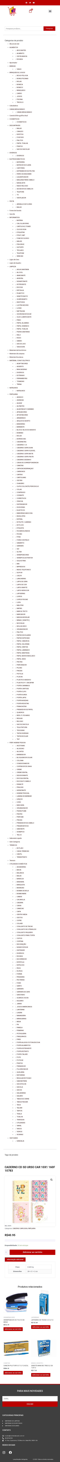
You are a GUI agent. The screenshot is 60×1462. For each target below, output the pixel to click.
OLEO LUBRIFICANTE (24, 317)
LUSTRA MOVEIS (22, 305)
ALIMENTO (20, 53)
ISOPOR (19, 572)
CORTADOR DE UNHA (24, 766)
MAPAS (19, 608)
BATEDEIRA (21, 162)
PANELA (19, 1027)
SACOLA (20, 1087)
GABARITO (20, 543)
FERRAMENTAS (22, 378)
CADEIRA (20, 902)
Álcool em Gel (14, 44)
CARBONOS (21, 471)
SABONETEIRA (22, 1081)
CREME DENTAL (22, 772)
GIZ (18, 549)
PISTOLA (20, 674)
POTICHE (20, 1060)
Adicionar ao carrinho (32, 1252)
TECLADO (20, 250)
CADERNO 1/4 (22, 445)
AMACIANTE (21, 275)
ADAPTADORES (22, 363)
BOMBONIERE (21, 893)
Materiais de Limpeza (17, 353)
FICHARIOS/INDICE (23, 531)
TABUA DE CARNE (23, 1099)
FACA (19, 968)
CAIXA (19, 905)
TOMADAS (20, 381)
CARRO (19, 93)
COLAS (19, 489)
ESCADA (20, 59)
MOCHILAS (20, 623)
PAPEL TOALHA (22, 143)
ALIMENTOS (14, 47)
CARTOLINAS (21, 477)
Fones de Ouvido (15, 210)
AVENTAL (20, 278)
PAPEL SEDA (21, 659)
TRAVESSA (20, 1120)
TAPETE (19, 1111)
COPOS (19, 938)
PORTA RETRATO (23, 1051)
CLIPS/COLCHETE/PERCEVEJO (28, 486)
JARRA (19, 1004)
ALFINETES (20, 406)
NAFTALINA (21, 311)
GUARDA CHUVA (22, 998)
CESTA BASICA (22, 56)
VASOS (19, 1129)
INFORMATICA (15, 217)
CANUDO (20, 131)
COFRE (19, 920)
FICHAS (19, 534)
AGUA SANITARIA (23, 269)
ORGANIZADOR (22, 629)
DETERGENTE (21, 284)
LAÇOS (19, 575)
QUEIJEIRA (20, 1072)
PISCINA (20, 99)
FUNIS (19, 983)
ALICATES (20, 751)
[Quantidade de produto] (7, 1252)
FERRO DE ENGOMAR (24, 174)
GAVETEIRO (21, 995)
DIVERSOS (13, 153)
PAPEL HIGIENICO (23, 326)
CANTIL (19, 854)
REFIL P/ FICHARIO (23, 715)
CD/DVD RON (21, 229)
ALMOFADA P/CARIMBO (25, 409)
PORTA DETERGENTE (24, 1048)
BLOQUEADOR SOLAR (24, 757)
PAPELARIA (14, 394)
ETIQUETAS (21, 232)
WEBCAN (20, 256)
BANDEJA (20, 879)
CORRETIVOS (21, 498)
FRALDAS (20, 787)
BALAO (19, 128)
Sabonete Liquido (16, 838)
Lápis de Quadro (15, 263)
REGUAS (20, 718)
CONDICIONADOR (23, 763)
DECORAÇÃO (21, 944)
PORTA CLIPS (21, 691)
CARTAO (20, 474)
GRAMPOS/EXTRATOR (25, 558)
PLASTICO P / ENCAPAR (25, 683)
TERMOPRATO (22, 857)
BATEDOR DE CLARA (24, 165)
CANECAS (20, 908)
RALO (19, 335)
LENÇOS (20, 799)
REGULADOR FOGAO (24, 1078)
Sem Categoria (15, 842)
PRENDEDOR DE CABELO (25, 823)
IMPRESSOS (21, 567)
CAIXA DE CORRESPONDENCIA (27, 462)
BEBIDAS (13, 66)
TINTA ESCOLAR (22, 736)
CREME (19, 769)
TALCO (19, 835)
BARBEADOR (21, 754)
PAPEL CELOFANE (23, 644)
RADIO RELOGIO (22, 186)
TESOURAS (21, 730)
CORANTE (20, 495)
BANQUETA (21, 885)
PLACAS (20, 677)
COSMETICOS (14, 119)
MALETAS (20, 605)
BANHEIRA (20, 882)
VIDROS (19, 1131)
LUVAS (19, 308)
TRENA (19, 384)
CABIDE (19, 897)
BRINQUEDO (21, 90)
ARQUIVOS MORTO (23, 421)
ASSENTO (20, 366)
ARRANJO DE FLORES (24, 204)
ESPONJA (20, 290)
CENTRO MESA (22, 914)
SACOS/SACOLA (23, 724)
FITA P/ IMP (21, 235)
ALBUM (19, 403)
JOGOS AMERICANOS (24, 1007)
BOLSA (19, 436)
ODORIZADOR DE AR (24, 314)
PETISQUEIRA (21, 1033)
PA (18, 1024)
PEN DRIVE (20, 244)
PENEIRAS (20, 1030)
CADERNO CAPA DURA (25, 448)
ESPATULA (20, 962)
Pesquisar (49, 28)
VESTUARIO (14, 1138)
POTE (19, 1057)
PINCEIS (19, 671)
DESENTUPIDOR (22, 947)
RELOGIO (20, 721)
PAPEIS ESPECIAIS (23, 638)
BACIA (19, 870)
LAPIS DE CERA (22, 581)
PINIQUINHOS (21, 1036)
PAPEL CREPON (22, 647)
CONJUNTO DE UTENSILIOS (26, 929)
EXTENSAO (21, 375)
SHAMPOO (20, 832)
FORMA (19, 974)
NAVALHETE (21, 183)
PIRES (19, 1039)
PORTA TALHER (22, 1054)
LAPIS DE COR (22, 584)
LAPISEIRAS (21, 593)
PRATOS (20, 146)
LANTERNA (20, 1009)
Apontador (13, 63)
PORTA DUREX (22, 694)
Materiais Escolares (16, 357)
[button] (50, 11)
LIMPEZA (13, 266)
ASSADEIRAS (21, 867)
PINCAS (19, 820)
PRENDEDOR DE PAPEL (25, 709)
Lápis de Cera (14, 259)
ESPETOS (20, 134)
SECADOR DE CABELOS (25, 189)
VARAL (19, 1125)
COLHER (20, 923)
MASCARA (20, 805)
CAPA (19, 911)
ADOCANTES (21, 50)
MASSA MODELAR (23, 617)
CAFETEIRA (21, 168)
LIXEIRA (19, 1013)
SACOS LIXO (21, 344)
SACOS (19, 1090)
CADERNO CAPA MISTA (25, 454)
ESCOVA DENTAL (23, 778)
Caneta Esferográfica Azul (19, 115)
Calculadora (14, 106)
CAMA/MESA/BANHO (17, 109)
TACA (19, 1105)
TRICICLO (20, 102)
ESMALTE (20, 784)
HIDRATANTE (21, 790)
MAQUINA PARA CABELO (25, 180)
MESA (19, 1021)
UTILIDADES (21, 1123)
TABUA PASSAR (22, 1102)
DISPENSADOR (22, 504)
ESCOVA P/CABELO (24, 781)
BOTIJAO (20, 848)
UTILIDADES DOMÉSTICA (18, 864)
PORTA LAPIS (21, 697)
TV (18, 195)
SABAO (19, 341)
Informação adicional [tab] (15, 1259)
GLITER (19, 552)
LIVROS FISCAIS (22, 599)
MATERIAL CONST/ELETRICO (20, 360)
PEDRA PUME (21, 811)
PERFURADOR (22, 665)
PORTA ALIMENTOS (23, 1045)
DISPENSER (21, 950)
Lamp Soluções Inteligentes (20, 1459)
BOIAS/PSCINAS (22, 78)
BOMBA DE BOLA (23, 891)
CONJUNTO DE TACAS (25, 926)
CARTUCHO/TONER (24, 226)
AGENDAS (20, 400)
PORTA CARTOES (23, 689)
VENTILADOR (21, 198)
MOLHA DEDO (22, 626)
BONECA (20, 84)
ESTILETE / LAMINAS (24, 522)
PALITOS (20, 140)
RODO (19, 338)
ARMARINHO (21, 418)
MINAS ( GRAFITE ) (23, 620)
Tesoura (12, 860)
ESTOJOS (20, 525)
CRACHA (20, 501)
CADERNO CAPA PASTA (25, 456)
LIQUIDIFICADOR (22, 177)
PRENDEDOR (21, 1066)
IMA (18, 564)
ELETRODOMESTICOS (17, 159)
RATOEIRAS (21, 1075)
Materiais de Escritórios (18, 350)
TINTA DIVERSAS (22, 733)
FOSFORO (20, 137)
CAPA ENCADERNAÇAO (25, 468)
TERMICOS (13, 845)
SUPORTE (20, 247)
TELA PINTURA (22, 727)
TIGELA (19, 1114)
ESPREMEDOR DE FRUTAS (26, 171)
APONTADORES (22, 415)
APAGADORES (22, 412)
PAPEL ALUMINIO (23, 323)
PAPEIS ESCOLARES (24, 635)
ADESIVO (20, 397)
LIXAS (19, 802)
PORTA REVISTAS (23, 703)
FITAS (19, 537)
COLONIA (20, 760)
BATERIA (20, 220)
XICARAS (20, 1134)
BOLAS (19, 81)
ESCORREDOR (22, 959)
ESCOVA (20, 287)
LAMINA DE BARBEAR (24, 796)
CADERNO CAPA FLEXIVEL (26, 451)
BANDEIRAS (21, 424)
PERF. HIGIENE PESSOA (18, 742)
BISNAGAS (20, 888)
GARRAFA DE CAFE (23, 992)
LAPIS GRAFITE (22, 587)
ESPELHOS (20, 965)
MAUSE (19, 241)
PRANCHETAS (22, 706)
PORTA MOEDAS (22, 700)
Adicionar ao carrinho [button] (13, 1329)
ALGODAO (20, 748)
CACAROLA (21, 899)
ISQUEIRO (20, 1001)
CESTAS (19, 480)
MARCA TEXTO (22, 611)
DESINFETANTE (22, 281)
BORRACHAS (21, 439)
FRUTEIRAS (21, 980)
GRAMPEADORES (23, 555)
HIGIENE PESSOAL (23, 793)
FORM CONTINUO (23, 540)
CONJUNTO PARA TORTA (26, 935)
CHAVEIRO (20, 483)
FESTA (12, 201)
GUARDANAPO (22, 299)
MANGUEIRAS (21, 1019)
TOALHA (20, 1117)
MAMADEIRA (21, 1015)
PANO (19, 320)
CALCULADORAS (23, 223)
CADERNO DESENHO (24, 460)
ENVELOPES (21, 516)
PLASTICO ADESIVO (24, 680)
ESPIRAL (20, 519)
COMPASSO (21, 492)
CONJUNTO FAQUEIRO (25, 932)
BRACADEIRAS (22, 369)
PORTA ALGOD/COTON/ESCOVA (28, 1042)
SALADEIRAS (21, 1093)
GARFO (19, 986)
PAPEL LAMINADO (23, 650)
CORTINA (20, 941)
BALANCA (20, 873)
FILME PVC (20, 293)
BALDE (19, 876)
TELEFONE (20, 192)
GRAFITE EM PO (22, 296)
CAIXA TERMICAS (23, 851)
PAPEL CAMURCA (23, 641)
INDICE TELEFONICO (24, 570)
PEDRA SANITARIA (23, 332)
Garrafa (12, 214)
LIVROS (19, 596)
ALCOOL (20, 272)
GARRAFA (20, 546)
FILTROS (19, 971)
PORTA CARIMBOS (23, 685)
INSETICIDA (21, 302)
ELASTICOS (21, 510)
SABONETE (20, 829)
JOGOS (19, 96)
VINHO (19, 69)
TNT (18, 739)
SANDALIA (20, 1141)
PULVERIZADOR (22, 1069)
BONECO (20, 87)
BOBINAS (20, 433)
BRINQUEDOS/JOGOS (17, 72)
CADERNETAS (21, 442)
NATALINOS (14, 388)
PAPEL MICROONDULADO (26, 656)
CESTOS (20, 917)
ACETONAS (21, 746)
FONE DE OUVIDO (23, 238)
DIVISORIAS (21, 507)
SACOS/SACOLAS (23, 149)
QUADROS (20, 712)
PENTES (19, 814)
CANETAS (20, 465)
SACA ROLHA (21, 1084)
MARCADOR (21, 614)
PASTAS (19, 662)
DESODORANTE (22, 775)
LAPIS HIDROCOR (23, 590)
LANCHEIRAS (21, 578)
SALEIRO (20, 1096)
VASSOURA (21, 347)
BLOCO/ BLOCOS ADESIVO (26, 430)
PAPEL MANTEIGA (23, 653)
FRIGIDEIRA (20, 977)
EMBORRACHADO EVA (24, 513)
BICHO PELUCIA (22, 75)
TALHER (19, 1108)
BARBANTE (20, 427)
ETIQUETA (20, 528)
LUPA (19, 602)
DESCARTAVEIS (15, 125)
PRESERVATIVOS (23, 826)
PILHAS (19, 668)
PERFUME (20, 817)
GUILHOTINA (21, 561)
